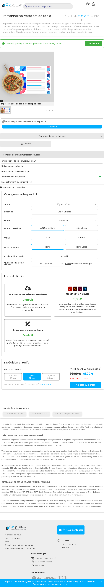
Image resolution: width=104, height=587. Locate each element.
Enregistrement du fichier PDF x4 (16, 182)
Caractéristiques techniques (52, 136)
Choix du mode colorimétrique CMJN (18, 161)
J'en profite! (93, 43)
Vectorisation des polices (13, 176)
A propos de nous (13, 535)
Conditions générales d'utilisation (20, 548)
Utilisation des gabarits (12, 166)
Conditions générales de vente (19, 545)
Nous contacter (71, 530)
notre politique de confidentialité (81, 581)
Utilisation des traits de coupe (15, 171)
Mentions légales (12, 538)
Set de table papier (15, 413)
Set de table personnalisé (67, 413)
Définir (68, 263)
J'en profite (52, 126)
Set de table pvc (39, 413)
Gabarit (26, 143)
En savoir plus (45, 384)
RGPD (7, 541)
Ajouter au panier (85, 384)
